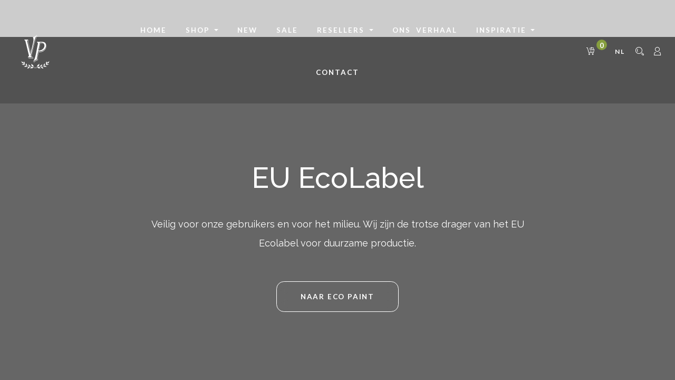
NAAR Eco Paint (337, 296)
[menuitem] (153, 31)
